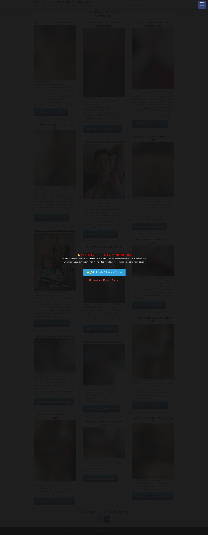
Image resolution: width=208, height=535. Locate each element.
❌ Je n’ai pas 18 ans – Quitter (104, 280)
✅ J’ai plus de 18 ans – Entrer (104, 272)
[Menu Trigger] (202, 5)
